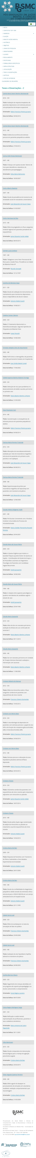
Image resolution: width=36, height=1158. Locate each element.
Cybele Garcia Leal (8, 915)
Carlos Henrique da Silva (10, 218)
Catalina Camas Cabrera (10, 315)
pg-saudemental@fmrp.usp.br (22, 1134)
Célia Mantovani (8, 1042)
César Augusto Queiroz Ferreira (12, 1074)
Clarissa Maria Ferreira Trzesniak (13, 442)
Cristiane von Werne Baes (11, 714)
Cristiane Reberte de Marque (12, 681)
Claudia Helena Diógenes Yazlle (12, 510)
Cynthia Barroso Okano (10, 975)
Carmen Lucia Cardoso (10, 251)
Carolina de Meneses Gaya (11, 283)
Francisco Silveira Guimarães (20, 699)
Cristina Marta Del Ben (10, 848)
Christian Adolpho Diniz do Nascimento (15, 348)
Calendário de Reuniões (10, 81)
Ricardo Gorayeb (16, 269)
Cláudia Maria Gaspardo (10, 616)
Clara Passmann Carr (9, 410)
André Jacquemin (16, 570)
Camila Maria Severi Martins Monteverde (15, 93)
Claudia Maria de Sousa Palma (12, 544)
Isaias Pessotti (15, 333)
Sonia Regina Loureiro (17, 993)
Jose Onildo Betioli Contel (18, 363)
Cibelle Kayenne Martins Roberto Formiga (16, 378)
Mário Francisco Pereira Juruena (21, 112)
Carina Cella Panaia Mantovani (12, 156)
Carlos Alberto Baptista (10, 188)
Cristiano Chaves (8, 781)
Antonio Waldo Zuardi (17, 301)
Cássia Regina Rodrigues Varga (12, 1007)
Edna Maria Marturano (18, 174)
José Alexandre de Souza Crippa (21, 204)
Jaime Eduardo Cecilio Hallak (20, 236)
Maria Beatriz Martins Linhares (20, 396)
